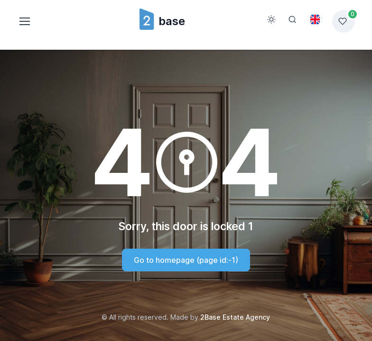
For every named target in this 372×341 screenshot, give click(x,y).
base (161, 21)
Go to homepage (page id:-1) (186, 260)
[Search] (292, 19)
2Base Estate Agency (235, 317)
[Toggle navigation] (24, 21)
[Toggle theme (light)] (271, 19)
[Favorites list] (343, 21)
